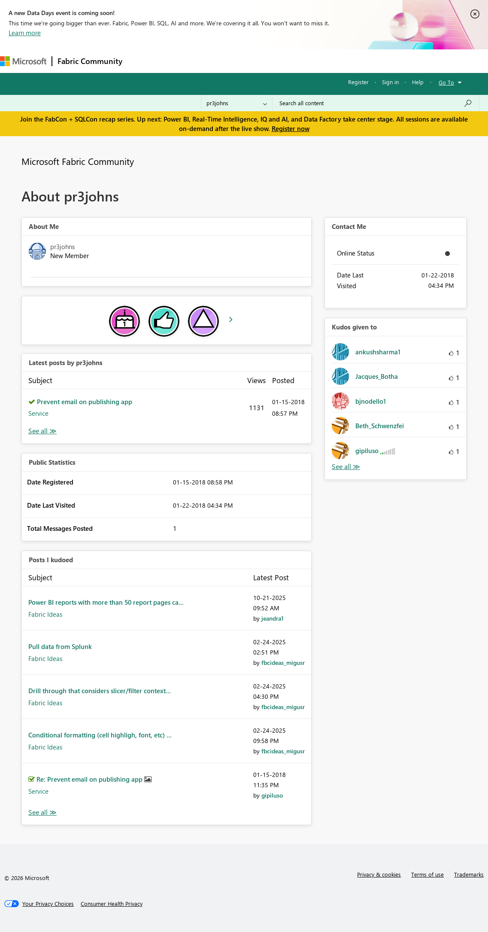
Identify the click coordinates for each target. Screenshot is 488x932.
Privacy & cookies (379, 874)
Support (361, 60)
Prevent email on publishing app (84, 401)
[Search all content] (375, 103)
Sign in (390, 81)
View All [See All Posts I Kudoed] (42, 812)
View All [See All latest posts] (42, 431)
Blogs (291, 60)
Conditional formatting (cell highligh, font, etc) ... (100, 735)
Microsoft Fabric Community (77, 161)
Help (418, 81)
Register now (290, 128)
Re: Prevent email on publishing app (90, 779)
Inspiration (180, 60)
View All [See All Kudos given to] (346, 467)
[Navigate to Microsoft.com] (23, 61)
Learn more (25, 32)
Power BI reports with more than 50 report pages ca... (106, 602)
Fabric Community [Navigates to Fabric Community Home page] (90, 61)
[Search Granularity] (236, 103)
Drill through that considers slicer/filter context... (99, 690)
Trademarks (469, 874)
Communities (253, 60)
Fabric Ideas (45, 614)
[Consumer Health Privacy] (111, 903)
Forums (142, 60)
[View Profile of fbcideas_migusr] (283, 662)
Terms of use (427, 874)
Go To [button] (446, 82)
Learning (324, 60)
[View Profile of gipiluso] (272, 795)
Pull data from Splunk (60, 646)
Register (358, 81)
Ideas (214, 60)
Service (38, 413)
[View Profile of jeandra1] (272, 618)
